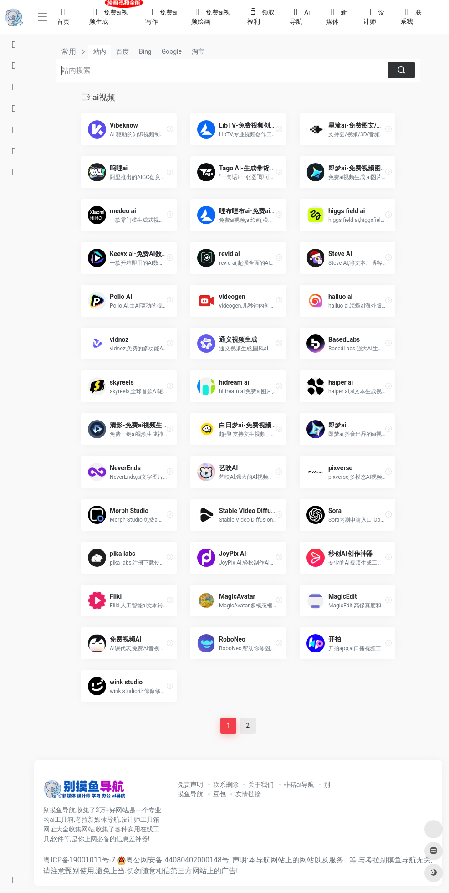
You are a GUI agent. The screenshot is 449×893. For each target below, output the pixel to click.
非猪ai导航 (299, 784)
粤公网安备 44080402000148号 (177, 860)
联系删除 (226, 784)
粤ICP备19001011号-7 (79, 860)
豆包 (219, 794)
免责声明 (190, 784)
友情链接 (248, 794)
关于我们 (261, 784)
